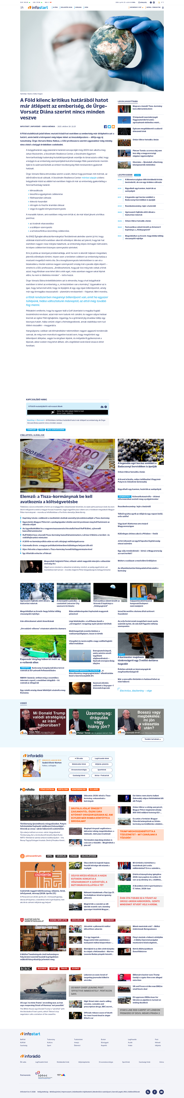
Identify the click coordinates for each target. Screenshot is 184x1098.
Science (75, 969)
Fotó (156, 1039)
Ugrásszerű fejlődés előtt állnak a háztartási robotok (35, 602)
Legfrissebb (132, 1039)
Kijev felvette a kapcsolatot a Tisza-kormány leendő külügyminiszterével (57, 549)
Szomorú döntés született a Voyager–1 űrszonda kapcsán (103, 685)
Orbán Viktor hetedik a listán (131, 472)
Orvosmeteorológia (106, 1062)
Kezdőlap (31, 420)
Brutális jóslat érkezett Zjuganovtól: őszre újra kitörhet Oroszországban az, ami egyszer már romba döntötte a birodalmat (92, 815)
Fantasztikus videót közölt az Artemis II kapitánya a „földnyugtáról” (106, 603)
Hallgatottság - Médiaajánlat (48, 1092)
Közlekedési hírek (63, 1062)
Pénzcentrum (47, 789)
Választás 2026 (66, 7)
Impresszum (66, 1092)
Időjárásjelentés (84, 1062)
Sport (53, 969)
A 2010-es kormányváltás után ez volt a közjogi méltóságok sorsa (53, 541)
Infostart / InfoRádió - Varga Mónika (37, 127)
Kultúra (49, 1043)
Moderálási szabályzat (102, 1092)
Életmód (40, 420)
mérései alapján (89, 178)
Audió (130, 1043)
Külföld (22, 1043)
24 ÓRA (137, 175)
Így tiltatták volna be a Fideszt (37, 553)
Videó (130, 1045)
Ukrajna (78, 7)
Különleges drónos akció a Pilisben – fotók (138, 534)
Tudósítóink (78, 1039)
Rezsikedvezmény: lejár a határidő (134, 507)
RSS (125, 1092)
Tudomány (51, 1039)
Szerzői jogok (117, 1092)
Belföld (22, 1039)
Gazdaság (23, 1045)
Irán (86, 7)
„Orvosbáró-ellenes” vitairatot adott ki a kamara (43, 629)
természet (31, 430)
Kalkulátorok (89, 856)
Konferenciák (79, 789)
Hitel (49, 856)
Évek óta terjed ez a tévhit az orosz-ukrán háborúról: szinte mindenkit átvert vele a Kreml (140, 901)
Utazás (73, 856)
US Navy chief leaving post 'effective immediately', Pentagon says (91, 991)
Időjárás (158, 1045)
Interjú (76, 1043)
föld (42, 430)
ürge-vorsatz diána (55, 430)
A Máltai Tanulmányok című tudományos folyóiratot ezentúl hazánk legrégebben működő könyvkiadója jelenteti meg (39, 957)
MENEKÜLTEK (94, 920)
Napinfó (104, 1045)
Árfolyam (63, 789)
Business (42, 969)
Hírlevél (157, 1043)
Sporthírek (126, 1062)
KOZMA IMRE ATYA (58, 920)
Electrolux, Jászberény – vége (136, 691)
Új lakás (94, 789)
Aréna (161, 1062)
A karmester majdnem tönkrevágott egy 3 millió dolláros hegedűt (138, 660)
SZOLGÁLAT (77, 920)
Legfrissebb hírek (41, 1062)
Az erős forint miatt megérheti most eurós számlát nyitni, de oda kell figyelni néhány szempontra (138, 624)
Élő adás (79, 758)
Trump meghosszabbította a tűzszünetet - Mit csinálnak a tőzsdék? (138, 834)
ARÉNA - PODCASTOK (153, 7)
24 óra (55, 7)
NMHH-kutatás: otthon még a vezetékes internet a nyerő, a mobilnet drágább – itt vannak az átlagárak (40, 680)
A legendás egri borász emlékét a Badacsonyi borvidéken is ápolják (137, 465)
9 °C (161, 2)
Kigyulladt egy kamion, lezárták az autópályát (139, 489)
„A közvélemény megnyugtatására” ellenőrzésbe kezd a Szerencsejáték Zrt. (91, 673)
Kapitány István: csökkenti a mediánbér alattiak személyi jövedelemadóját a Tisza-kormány (66, 518)
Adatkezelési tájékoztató (82, 1092)
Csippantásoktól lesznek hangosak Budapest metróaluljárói (141, 603)
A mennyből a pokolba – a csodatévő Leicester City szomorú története (68, 603)
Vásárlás (61, 856)
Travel (64, 969)
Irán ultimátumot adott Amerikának (37, 621)
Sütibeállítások (134, 1092)
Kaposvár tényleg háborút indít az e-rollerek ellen (40, 661)
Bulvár (103, 1039)
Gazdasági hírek (144, 1062)
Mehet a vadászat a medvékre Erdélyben (137, 561)
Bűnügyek (104, 1043)
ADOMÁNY (109, 920)
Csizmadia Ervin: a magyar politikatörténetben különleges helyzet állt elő (58, 545)
